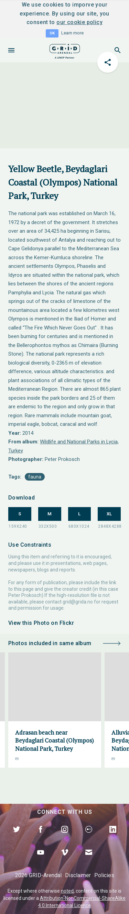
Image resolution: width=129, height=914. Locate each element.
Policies (104, 875)
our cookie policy (79, 22)
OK (52, 33)
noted (67, 891)
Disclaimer (78, 875)
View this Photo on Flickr (41, 623)
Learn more (72, 32)
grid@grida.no (78, 602)
